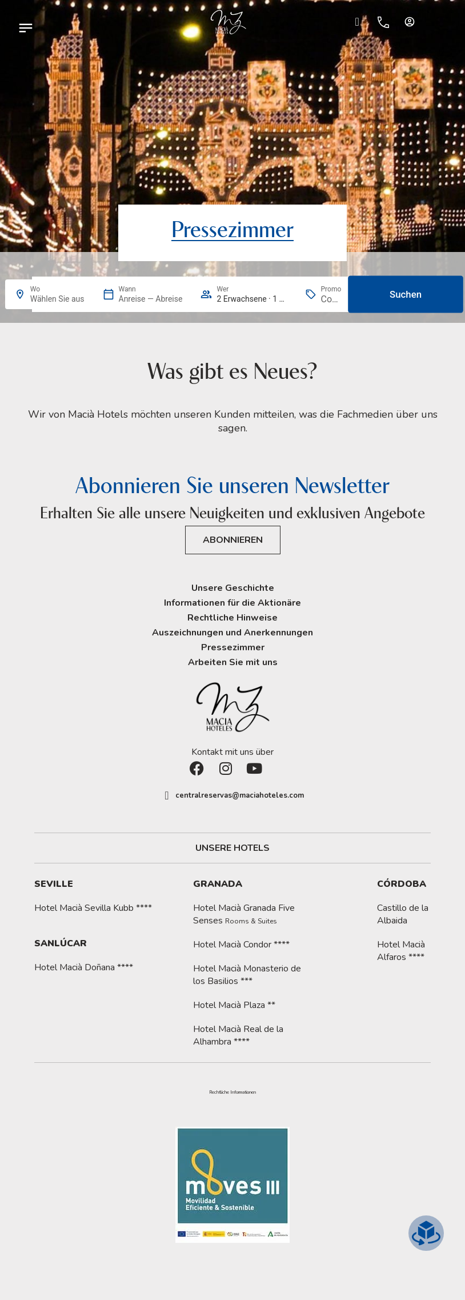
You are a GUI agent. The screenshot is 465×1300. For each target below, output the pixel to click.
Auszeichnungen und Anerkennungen (232, 632)
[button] (232, 1092)
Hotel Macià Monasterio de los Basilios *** (247, 974)
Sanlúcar (60, 943)
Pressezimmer (232, 647)
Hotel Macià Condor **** (241, 944)
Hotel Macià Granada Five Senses (244, 914)
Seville (53, 884)
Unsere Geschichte (232, 588)
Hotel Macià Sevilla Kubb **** (93, 908)
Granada (217, 884)
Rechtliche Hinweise (232, 617)
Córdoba (401, 884)
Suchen (406, 294)
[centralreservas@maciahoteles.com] (167, 795)
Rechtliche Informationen (232, 1092)
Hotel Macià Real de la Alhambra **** (238, 1035)
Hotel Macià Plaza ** (234, 1005)
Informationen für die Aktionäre (232, 603)
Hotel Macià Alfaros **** (401, 950)
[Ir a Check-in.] (357, 21)
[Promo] (331, 299)
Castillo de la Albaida (402, 914)
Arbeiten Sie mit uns (233, 662)
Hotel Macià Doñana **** (83, 967)
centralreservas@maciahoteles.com (239, 795)
